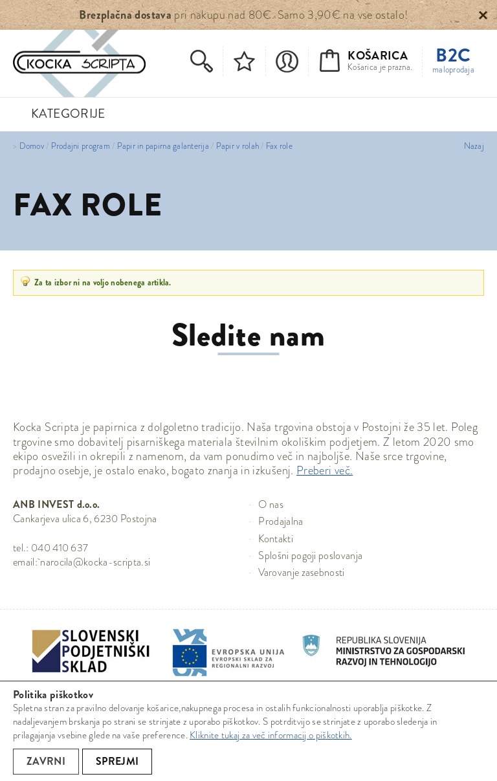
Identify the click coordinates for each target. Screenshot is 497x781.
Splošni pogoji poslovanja (310, 555)
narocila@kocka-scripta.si (95, 562)
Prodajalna (280, 521)
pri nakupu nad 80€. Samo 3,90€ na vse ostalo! (243, 14)
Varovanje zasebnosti (301, 572)
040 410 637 (60, 547)
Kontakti (275, 538)
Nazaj (474, 146)
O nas (270, 504)
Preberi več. (324, 470)
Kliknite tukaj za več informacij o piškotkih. (271, 735)
